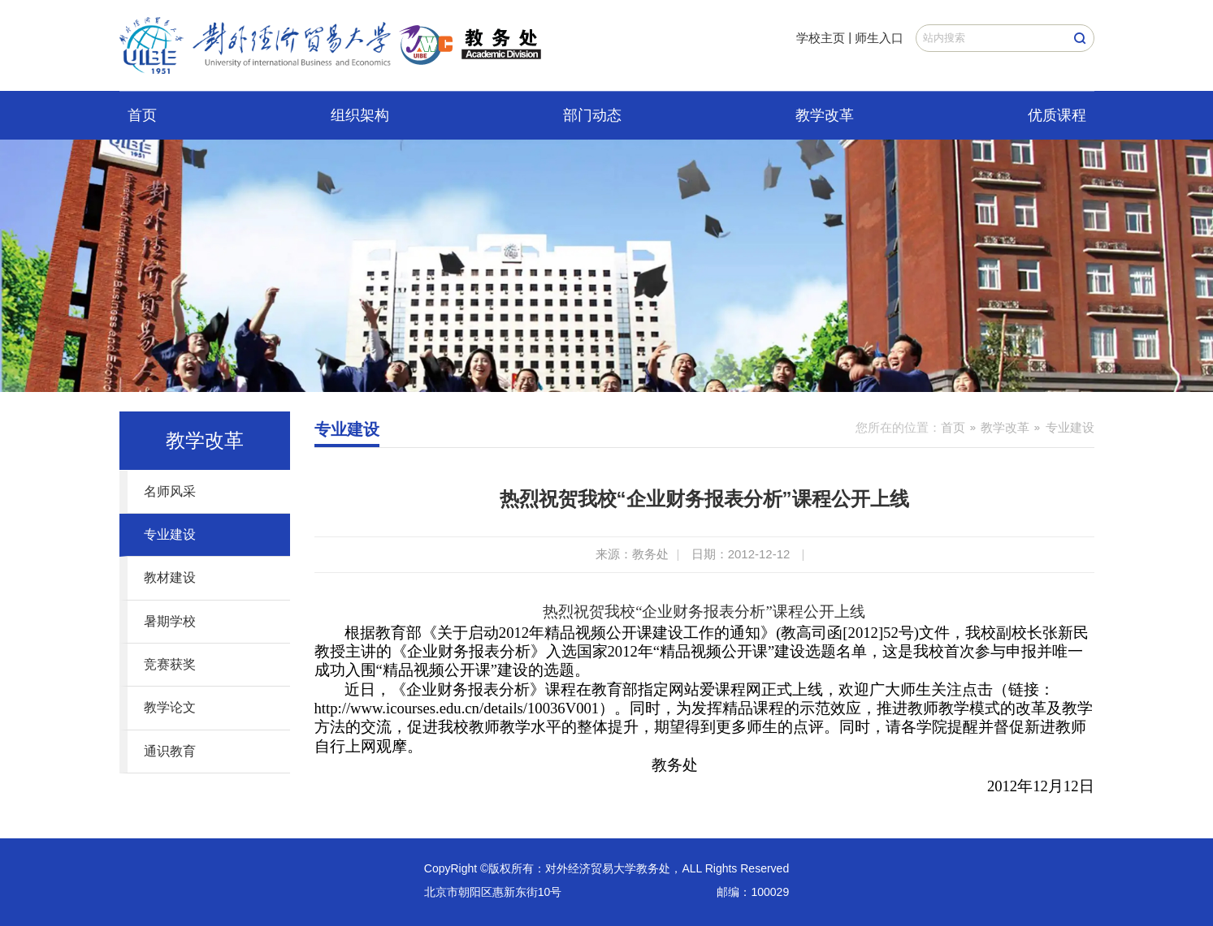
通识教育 (170, 751)
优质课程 (1057, 115)
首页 (142, 115)
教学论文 (170, 707)
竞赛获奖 (170, 664)
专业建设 (170, 534)
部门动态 (592, 115)
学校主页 (820, 38)
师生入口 (879, 38)
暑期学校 (170, 621)
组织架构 (360, 115)
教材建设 (170, 577)
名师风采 (170, 491)
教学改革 (824, 115)
